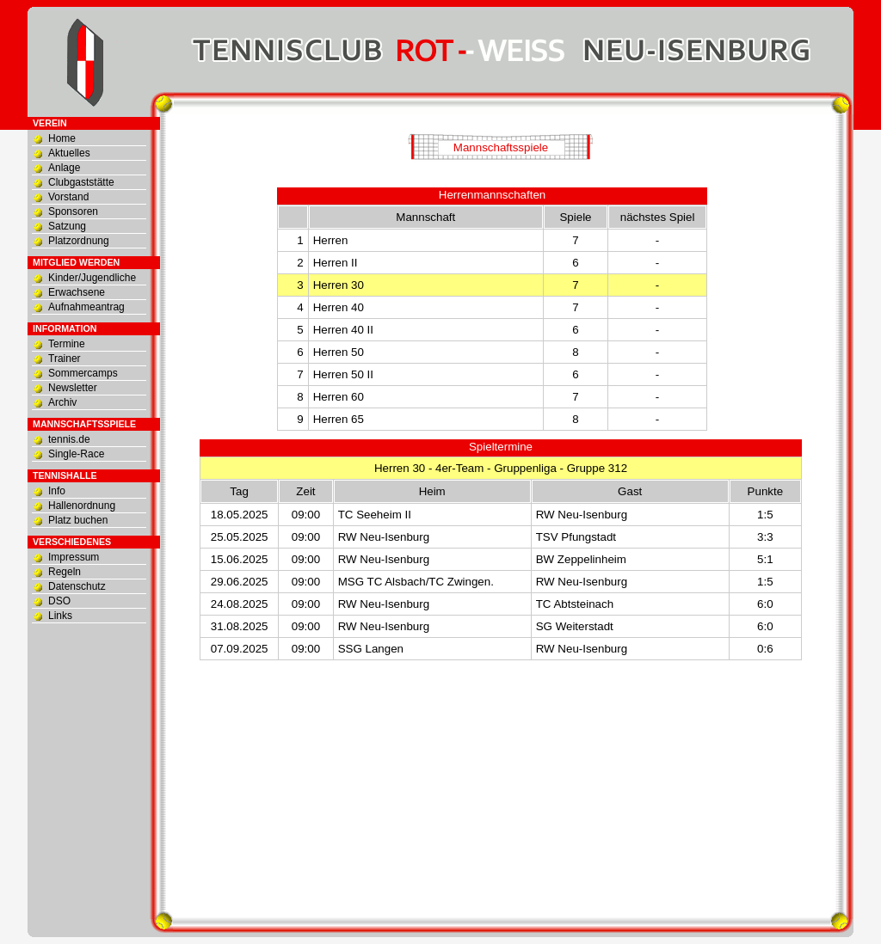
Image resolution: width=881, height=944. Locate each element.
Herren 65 (338, 419)
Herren (330, 240)
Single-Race (76, 454)
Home (62, 138)
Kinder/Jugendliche (92, 278)
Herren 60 (338, 396)
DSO (59, 601)
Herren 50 (338, 352)
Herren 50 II (343, 374)
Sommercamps (83, 373)
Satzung (67, 226)
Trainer (64, 358)
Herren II (335, 262)
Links (60, 616)
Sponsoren (73, 211)
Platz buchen (78, 520)
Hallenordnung (81, 506)
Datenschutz (77, 586)
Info (56, 491)
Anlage (64, 168)
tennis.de (69, 439)
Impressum (73, 557)
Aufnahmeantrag (86, 307)
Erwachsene (76, 292)
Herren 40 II (343, 329)
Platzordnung (78, 241)
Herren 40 (338, 307)
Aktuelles (69, 153)
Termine (66, 344)
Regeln (64, 572)
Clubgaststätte (81, 182)
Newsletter (72, 388)
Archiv (62, 402)
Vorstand (68, 197)
